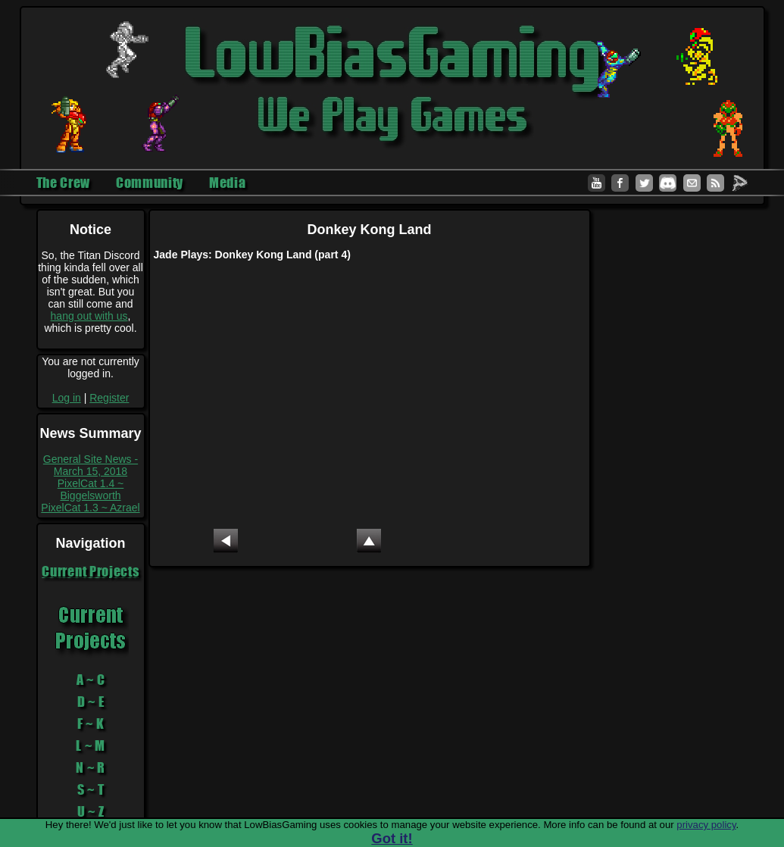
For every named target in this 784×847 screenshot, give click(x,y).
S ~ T (91, 789)
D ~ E (91, 701)
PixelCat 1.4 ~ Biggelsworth (91, 489)
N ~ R (90, 767)
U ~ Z (91, 811)
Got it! (391, 838)
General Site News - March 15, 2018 (90, 465)
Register (109, 398)
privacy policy (706, 824)
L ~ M (90, 745)
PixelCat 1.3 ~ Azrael (90, 508)
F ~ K (91, 723)
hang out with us (89, 316)
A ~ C (91, 679)
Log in (66, 398)
